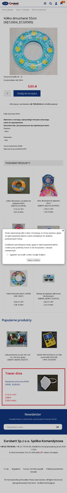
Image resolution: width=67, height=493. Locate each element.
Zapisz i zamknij (33, 260)
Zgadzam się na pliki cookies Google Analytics (28, 255)
